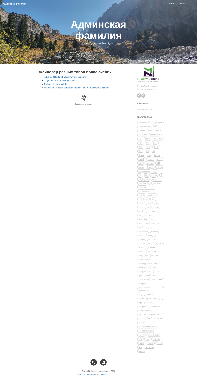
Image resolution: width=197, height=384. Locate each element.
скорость (156, 339)
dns (147, 151)
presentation (143, 223)
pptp (152, 219)
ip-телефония (144, 171)
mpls (140, 199)
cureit (155, 143)
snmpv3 (142, 243)
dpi (153, 151)
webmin (157, 251)
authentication (153, 131)
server (150, 239)
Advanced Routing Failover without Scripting (65, 77)
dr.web (141, 155)
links (146, 179)
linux (154, 179)
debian (156, 147)
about (160, 123)
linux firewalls (144, 183)
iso (140, 175)
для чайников (144, 276)
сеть (140, 339)
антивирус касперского (148, 263)
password (149, 215)
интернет (142, 284)
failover (157, 155)
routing (141, 235)
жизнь (155, 276)
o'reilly (141, 211)
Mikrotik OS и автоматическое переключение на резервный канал (76, 88)
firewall (141, 159)
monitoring (152, 195)
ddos (148, 147)
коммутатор (143, 299)
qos (140, 227)
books (147, 139)
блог (155, 268)
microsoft (142, 187)
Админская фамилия (14, 4)
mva (147, 207)
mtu (156, 203)
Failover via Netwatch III (55, 84)
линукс (149, 303)
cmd (147, 143)
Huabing (103, 374)
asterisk (142, 131)
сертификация (154, 335)
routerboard (143, 231)
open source (152, 211)
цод (140, 347)
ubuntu (141, 251)
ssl (156, 243)
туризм (159, 343)
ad (155, 127)
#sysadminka (144, 123)
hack (140, 163)
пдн (149, 319)
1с (153, 123)
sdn (156, 235)
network (156, 207)
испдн (141, 295)
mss (153, 199)
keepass (154, 175)
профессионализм (146, 331)
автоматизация (145, 259)
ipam (155, 171)
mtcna (141, 203)
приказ (141, 323)
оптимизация (144, 311)
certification (157, 139)
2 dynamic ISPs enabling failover (59, 80)
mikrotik (142, 195)
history (141, 167)
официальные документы (149, 315)
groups (159, 159)
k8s (145, 175)
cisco (141, 143)
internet (160, 167)
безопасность (144, 268)
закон (141, 280)
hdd (158, 163)
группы (157, 272)
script (149, 235)
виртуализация (145, 272)
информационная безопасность (146, 289)
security (142, 239)
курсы (141, 303)
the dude (151, 247)
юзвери (142, 351)
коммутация (157, 299)
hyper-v (150, 167)
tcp (161, 243)
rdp (152, 227)
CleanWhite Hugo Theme (86, 374)
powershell (143, 219)
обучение (154, 307)
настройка (143, 307)
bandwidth (143, 135)
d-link (141, 147)
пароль (141, 319)
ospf (140, 215)
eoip (149, 155)
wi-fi (140, 255)
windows (154, 255)
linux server (157, 183)
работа (141, 335)
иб (148, 280)
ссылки (150, 343)
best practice (155, 135)
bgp (140, 139)
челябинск (149, 347)
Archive (184, 4)
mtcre (149, 203)
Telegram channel (144, 109)
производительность (147, 327)
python (154, 223)
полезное (158, 319)
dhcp (140, 151)
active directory (145, 127)
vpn (148, 251)
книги (149, 295)
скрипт (141, 343)
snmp (159, 239)
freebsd (151, 159)
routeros (154, 231)
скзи (147, 339)
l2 (161, 175)
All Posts (170, 4)
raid (146, 227)
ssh (149, 243)
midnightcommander (147, 191)
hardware (149, 163)
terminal (142, 247)
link (140, 179)
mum (141, 207)
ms (147, 199)
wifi (146, 255)
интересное (157, 280)
